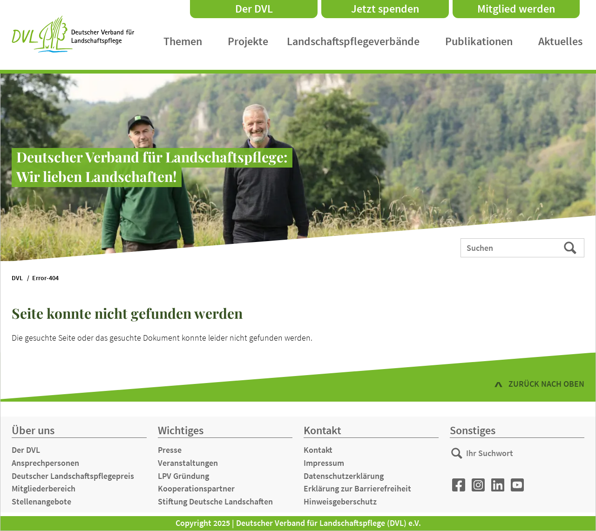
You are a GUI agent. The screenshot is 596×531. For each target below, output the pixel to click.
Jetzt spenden (385, 8)
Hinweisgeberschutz (340, 501)
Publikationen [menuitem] (479, 41)
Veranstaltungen (188, 462)
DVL (17, 278)
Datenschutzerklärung (344, 476)
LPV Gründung (183, 476)
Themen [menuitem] (182, 41)
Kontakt (318, 449)
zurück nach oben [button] (546, 383)
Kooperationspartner (196, 488)
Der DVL (254, 8)
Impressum (324, 462)
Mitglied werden (516, 8)
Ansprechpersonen (45, 462)
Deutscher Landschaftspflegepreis (73, 476)
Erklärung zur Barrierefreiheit (357, 488)
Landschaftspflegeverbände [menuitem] (353, 41)
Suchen (571, 247)
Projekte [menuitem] (248, 41)
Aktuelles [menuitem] (560, 41)
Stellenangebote (41, 501)
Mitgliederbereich (43, 488)
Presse (170, 449)
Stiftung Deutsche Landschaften (215, 501)
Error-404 (45, 278)
